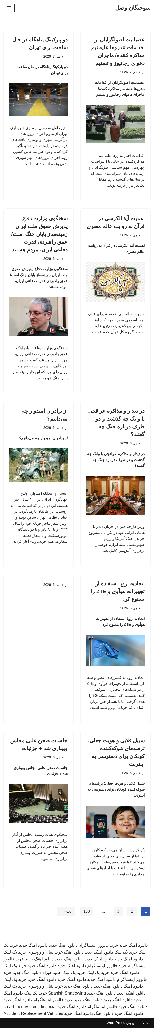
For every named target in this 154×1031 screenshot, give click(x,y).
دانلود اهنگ (73, 955)
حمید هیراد (52, 975)
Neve (146, 1026)
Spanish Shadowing (67, 996)
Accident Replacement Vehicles (33, 1016)
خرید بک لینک (125, 955)
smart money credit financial (30, 1010)
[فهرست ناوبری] (9, 8)
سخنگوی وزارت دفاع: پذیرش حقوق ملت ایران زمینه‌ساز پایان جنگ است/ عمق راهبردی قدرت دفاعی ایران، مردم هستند (39, 234)
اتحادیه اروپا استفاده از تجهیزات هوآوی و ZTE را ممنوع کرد (118, 593)
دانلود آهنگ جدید (133, 948)
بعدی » (65, 914)
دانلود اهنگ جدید (63, 948)
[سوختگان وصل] (132, 7)
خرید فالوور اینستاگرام (98, 948)
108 (86, 914)
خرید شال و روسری (45, 955)
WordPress (116, 1026)
